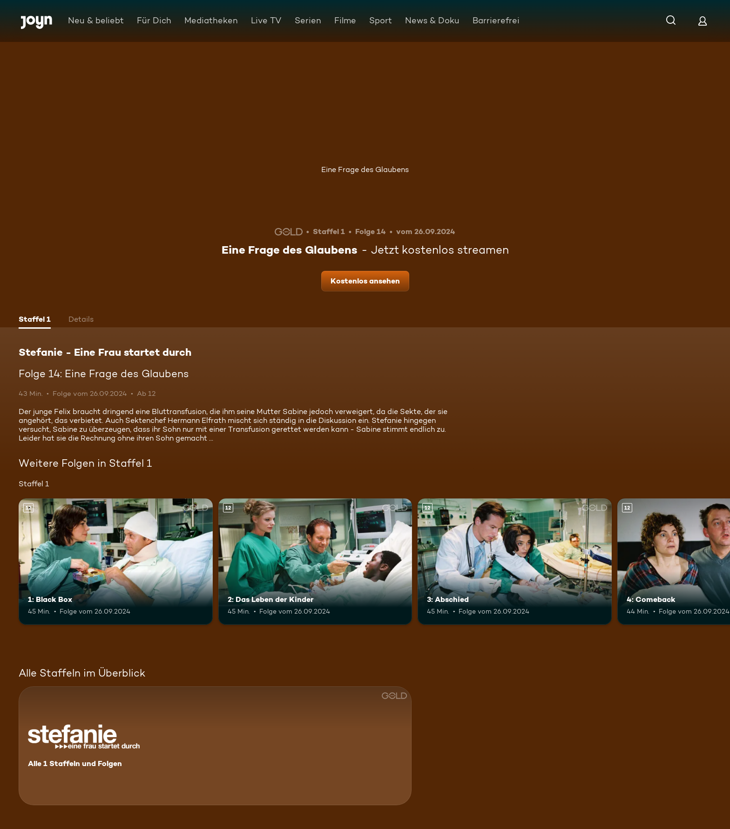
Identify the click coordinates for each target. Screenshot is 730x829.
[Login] (702, 21)
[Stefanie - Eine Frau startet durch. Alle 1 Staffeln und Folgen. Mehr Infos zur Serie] (215, 745)
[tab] (35, 320)
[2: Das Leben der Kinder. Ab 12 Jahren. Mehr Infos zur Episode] (315, 561)
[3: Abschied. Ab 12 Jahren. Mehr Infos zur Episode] (515, 561)
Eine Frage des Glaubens (365, 169)
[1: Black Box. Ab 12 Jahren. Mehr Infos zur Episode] (116, 561)
